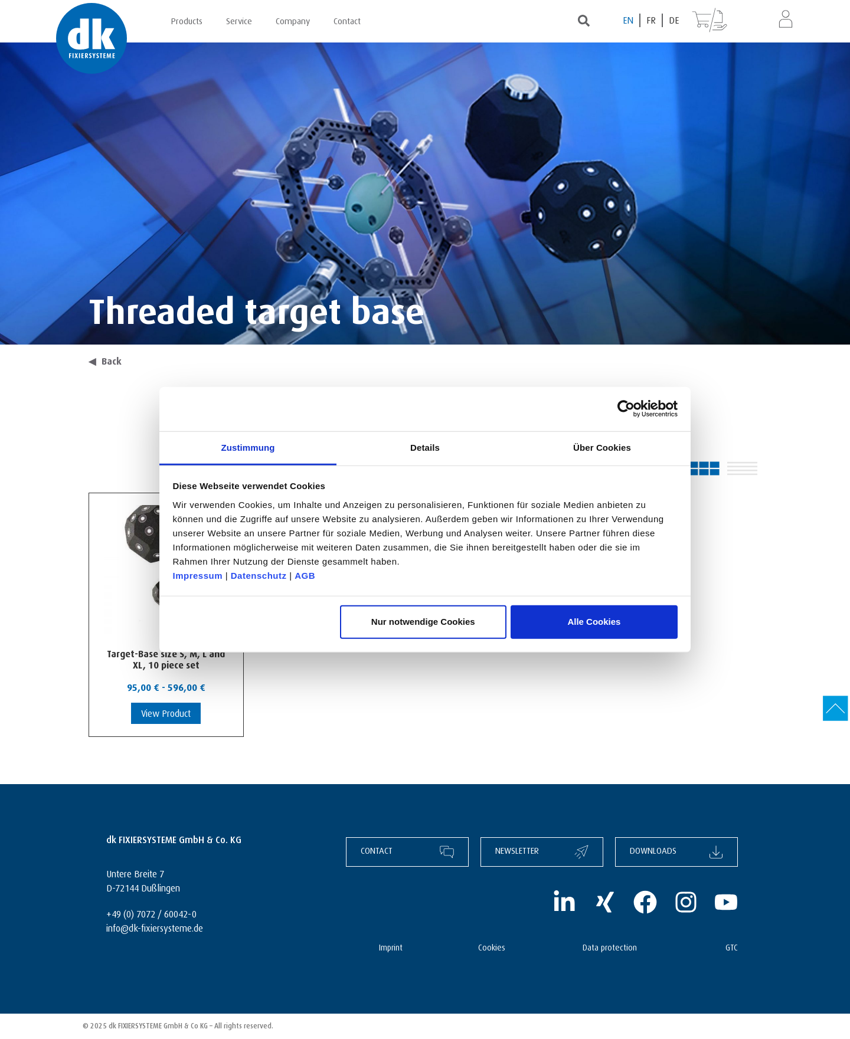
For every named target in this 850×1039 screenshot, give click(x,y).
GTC (731, 946)
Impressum (198, 575)
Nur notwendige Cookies (423, 622)
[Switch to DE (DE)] (674, 20)
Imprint (391, 946)
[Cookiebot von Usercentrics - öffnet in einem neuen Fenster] (626, 409)
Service (239, 19)
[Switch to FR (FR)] (651, 20)
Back (105, 360)
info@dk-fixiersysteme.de (154, 926)
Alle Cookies (593, 622)
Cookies (491, 946)
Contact (347, 19)
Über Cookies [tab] (602, 447)
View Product (166, 711)
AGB (305, 575)
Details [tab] (425, 447)
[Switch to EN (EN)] (628, 20)
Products (186, 19)
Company (293, 19)
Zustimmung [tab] (248, 447)
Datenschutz (259, 575)
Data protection (610, 946)
